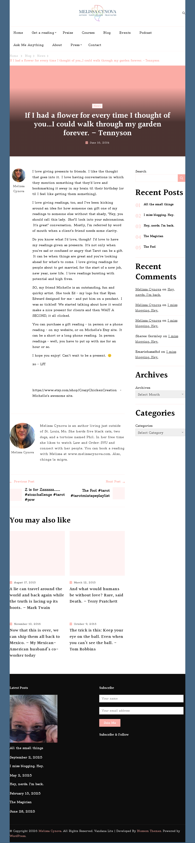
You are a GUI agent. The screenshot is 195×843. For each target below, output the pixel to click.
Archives (142, 388)
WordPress (17, 836)
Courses (88, 33)
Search (140, 171)
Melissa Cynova (19, 181)
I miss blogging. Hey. (159, 215)
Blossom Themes (149, 831)
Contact (94, 45)
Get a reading (43, 33)
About (57, 45)
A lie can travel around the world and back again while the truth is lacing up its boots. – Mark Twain (37, 599)
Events (125, 33)
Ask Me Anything (28, 45)
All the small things (158, 204)
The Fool (150, 246)
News (97, 105)
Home (18, 33)
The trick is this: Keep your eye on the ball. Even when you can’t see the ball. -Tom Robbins (97, 640)
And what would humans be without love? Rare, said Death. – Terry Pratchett (97, 595)
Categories (143, 426)
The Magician (153, 236)
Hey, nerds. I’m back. (159, 225)
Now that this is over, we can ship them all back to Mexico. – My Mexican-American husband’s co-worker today (35, 644)
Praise (68, 33)
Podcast (145, 33)
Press (75, 45)
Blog (107, 33)
